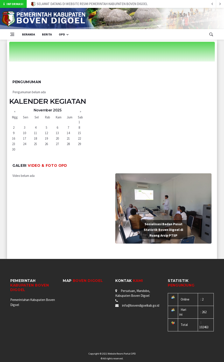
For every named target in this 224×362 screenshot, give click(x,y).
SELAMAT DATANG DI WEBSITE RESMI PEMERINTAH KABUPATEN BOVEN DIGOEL (89, 4)
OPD (62, 34)
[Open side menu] (12, 34)
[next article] (212, 4)
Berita (47, 34)
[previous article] (220, 4)
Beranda (28, 34)
